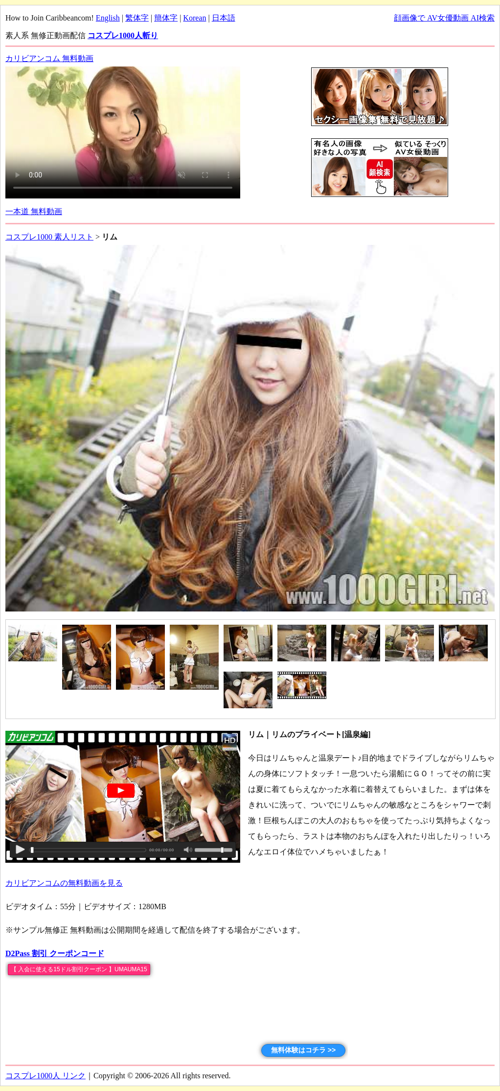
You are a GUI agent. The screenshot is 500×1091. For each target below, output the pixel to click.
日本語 (223, 18)
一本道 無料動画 (33, 211)
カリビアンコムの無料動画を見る (64, 883)
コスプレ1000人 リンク (45, 1075)
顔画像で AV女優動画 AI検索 (444, 18)
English (108, 18)
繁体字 (137, 18)
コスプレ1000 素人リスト (49, 237)
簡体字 (166, 18)
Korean (194, 18)
